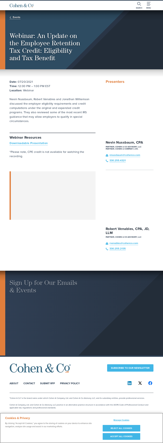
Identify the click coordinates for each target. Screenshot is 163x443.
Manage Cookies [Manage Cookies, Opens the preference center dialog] (121, 420)
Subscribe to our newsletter (130, 368)
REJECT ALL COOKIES (121, 428)
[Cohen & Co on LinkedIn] (130, 383)
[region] (81, 428)
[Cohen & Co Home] (22, 5)
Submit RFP (47, 383)
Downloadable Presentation (29, 143)
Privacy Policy (70, 383)
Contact (29, 383)
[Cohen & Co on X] (140, 383)
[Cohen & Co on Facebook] (150, 383)
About (14, 383)
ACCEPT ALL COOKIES (121, 436)
